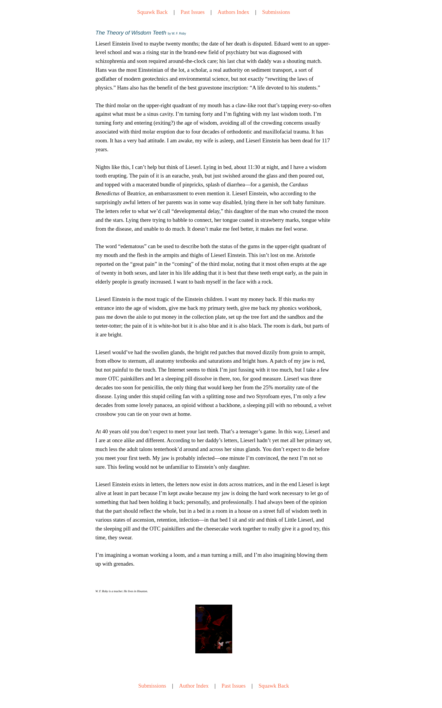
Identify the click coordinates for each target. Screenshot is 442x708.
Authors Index (233, 12)
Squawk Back (152, 12)
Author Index (194, 686)
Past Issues (192, 12)
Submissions (276, 12)
